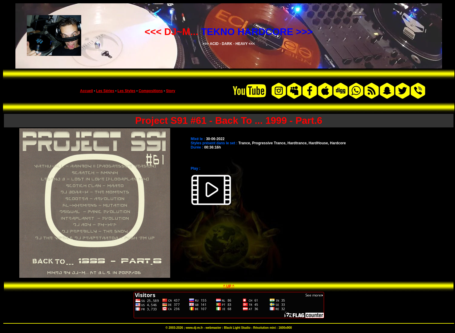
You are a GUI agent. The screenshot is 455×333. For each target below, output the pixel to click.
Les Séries (105, 91)
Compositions (150, 91)
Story (170, 91)
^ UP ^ (228, 286)
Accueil (86, 91)
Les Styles (126, 91)
